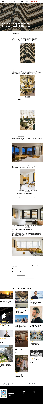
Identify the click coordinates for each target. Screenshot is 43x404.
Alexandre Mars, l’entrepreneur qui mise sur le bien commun (36, 302)
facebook (34, 392)
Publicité (13, 401)
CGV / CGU (5, 401)
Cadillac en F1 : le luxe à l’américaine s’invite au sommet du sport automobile (6, 303)
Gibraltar (16, 72)
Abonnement (18, 401)
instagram (34, 394)
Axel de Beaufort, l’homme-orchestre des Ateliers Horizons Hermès (36, 327)
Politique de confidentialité (9, 401)
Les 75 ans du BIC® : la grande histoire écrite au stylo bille (35, 361)
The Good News (25, 1)
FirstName (20, 271)
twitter (33, 393)
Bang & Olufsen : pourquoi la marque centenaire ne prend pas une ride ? (21, 311)
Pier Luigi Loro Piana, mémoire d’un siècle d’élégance (20, 351)
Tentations (10, 1)
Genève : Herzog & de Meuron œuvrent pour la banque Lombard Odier (5, 365)
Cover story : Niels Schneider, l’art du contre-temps (6, 341)
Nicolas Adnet (26, 232)
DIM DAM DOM (41, 401)
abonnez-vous (34, 1)
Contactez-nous (15, 401)
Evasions (15, 1)
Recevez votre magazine (11, 393)
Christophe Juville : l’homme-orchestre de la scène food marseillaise (20, 327)
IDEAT (38, 401)
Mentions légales (2, 401)
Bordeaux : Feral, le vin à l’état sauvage (21, 276)
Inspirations (20, 1)
